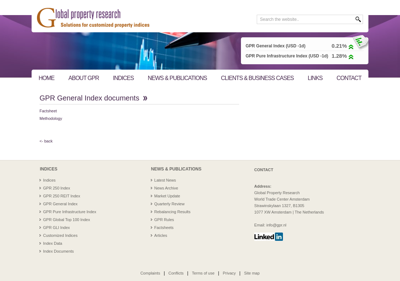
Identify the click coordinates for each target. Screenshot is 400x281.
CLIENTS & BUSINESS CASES (257, 78)
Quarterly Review (169, 204)
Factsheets (164, 227)
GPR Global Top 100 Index (66, 219)
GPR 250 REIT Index (61, 196)
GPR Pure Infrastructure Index (69, 212)
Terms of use (203, 273)
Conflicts (175, 273)
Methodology (50, 118)
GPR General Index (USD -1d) (276, 45)
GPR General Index (60, 204)
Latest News (165, 180)
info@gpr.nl (276, 225)
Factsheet (48, 111)
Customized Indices (60, 235)
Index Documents (58, 251)
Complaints (150, 273)
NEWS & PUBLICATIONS (177, 78)
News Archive (166, 188)
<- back (45, 141)
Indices (49, 180)
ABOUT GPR (84, 78)
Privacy (229, 273)
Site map (252, 273)
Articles (160, 235)
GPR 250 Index (56, 188)
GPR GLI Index (56, 227)
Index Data (52, 243)
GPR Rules (164, 219)
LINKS (315, 78)
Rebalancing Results (172, 212)
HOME (47, 78)
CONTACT (348, 78)
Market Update (167, 196)
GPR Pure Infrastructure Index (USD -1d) (287, 55)
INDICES (123, 78)
